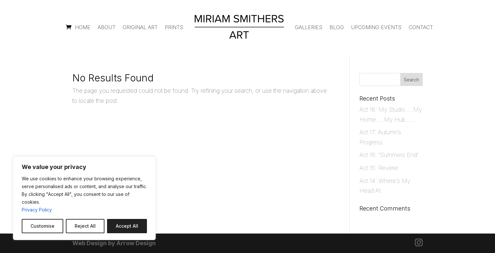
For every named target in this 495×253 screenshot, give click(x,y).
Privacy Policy (37, 209)
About (106, 27)
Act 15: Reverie (378, 167)
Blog (337, 27)
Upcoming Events (376, 27)
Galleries (308, 27)
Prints (174, 27)
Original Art (140, 27)
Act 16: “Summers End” (389, 154)
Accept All (127, 226)
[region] (84, 198)
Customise (42, 226)
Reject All (85, 226)
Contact (421, 27)
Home (83, 27)
